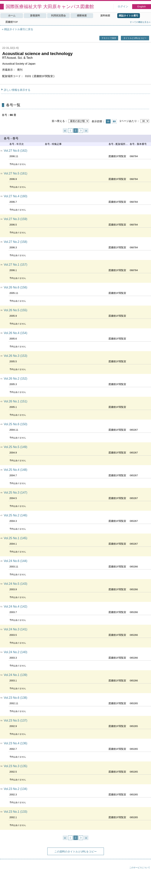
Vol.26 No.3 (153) (15, 355)
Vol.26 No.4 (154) (15, 333)
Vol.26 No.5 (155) (15, 310)
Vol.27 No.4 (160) (15, 196)
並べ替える (58, 120)
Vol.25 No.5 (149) (15, 447)
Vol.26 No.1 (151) (15, 401)
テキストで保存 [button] (109, 38)
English (141, 6)
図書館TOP (11, 22)
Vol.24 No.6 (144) (15, 561)
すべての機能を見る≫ (140, 22)
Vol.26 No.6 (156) (15, 287)
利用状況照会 (58, 15)
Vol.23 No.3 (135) (15, 766)
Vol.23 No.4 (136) (15, 743)
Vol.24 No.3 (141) (15, 629)
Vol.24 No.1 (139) (15, 674)
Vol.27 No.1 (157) (15, 264)
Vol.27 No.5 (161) (15, 173)
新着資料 (35, 15)
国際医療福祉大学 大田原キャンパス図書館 (50, 6)
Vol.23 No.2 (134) (15, 788)
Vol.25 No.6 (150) (15, 424)
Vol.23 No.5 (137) (15, 720)
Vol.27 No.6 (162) (15, 150)
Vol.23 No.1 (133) (15, 811)
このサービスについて (139, 867)
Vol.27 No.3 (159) (15, 219)
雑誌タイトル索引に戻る (18, 29)
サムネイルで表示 (114, 121)
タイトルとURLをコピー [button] (134, 38)
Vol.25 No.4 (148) (15, 469)
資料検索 (105, 15)
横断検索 (82, 15)
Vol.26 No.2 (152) (15, 378)
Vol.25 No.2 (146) (15, 515)
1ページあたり (128, 120)
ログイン (123, 6)
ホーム (11, 15)
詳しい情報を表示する (17, 89)
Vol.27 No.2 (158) (15, 241)
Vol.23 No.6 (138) (15, 697)
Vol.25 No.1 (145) (15, 538)
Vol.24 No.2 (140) (15, 652)
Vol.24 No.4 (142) (15, 606)
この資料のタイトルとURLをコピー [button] (75, 851)
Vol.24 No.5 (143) (15, 583)
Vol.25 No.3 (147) (15, 492)
